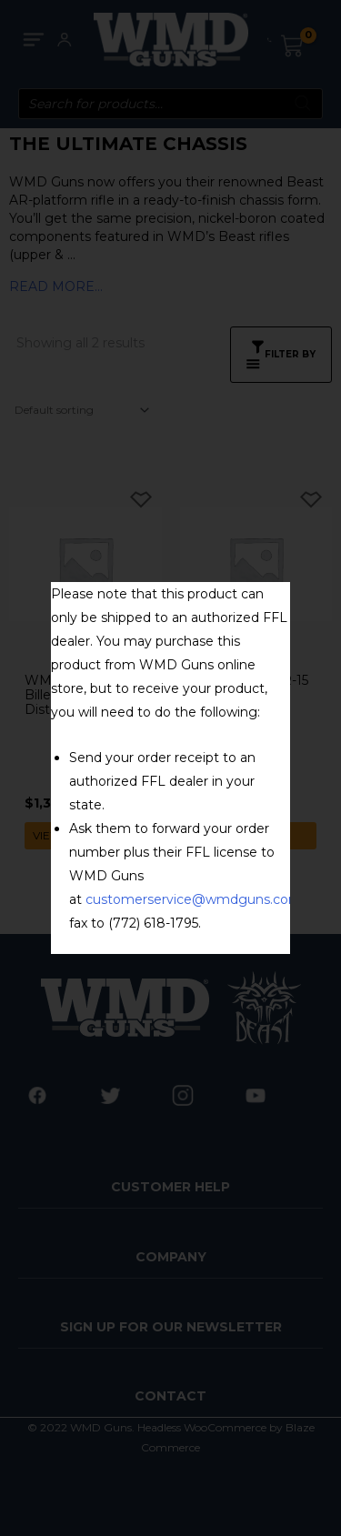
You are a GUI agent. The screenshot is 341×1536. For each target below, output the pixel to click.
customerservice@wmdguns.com (193, 899)
